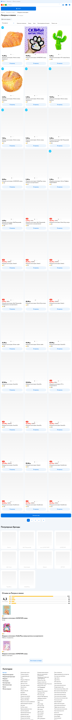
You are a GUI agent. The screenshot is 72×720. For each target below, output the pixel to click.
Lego (38, 702)
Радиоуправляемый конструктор (61, 674)
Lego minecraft (40, 707)
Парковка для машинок (26, 712)
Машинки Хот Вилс (25, 699)
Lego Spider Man (41, 693)
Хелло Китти (40, 700)
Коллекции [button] (5, 680)
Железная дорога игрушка (26, 703)
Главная (3, 12)
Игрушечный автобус (25, 718)
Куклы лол (56, 712)
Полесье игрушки (25, 674)
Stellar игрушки (24, 681)
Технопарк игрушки (25, 685)
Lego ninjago (40, 703)
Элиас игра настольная (59, 703)
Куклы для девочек (58, 714)
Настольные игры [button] (7, 685)
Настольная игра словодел (60, 696)
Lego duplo (39, 716)
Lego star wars (40, 711)
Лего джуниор (57, 681)
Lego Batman (40, 689)
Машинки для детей (25, 698)
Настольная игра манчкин (60, 685)
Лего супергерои (41, 718)
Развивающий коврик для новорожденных (43, 678)
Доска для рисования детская (60, 690)
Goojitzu (22, 689)
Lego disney (57, 679)
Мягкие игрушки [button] (7, 689)
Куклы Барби (57, 716)
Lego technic (40, 714)
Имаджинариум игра (58, 687)
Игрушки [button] (5, 678)
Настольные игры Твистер (60, 692)
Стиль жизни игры (58, 699)
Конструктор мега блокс (59, 676)
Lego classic (57, 678)
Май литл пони (24, 683)
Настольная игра (58, 683)
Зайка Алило (23, 687)
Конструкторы (40, 705)
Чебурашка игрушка (41, 698)
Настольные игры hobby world (61, 689)
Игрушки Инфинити (25, 679)
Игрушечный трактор (25, 716)
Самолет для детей (25, 710)
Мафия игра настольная (59, 707)
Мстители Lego (40, 694)
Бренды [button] (5, 672)
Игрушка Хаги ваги (41, 685)
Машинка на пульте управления (28, 701)
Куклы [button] (4, 687)
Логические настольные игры (61, 698)
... (41, 520)
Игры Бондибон (58, 701)
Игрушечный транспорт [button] (9, 676)
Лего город (39, 709)
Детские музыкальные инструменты (42, 675)
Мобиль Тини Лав (41, 680)
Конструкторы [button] (6, 683)
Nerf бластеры (24, 694)
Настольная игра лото (59, 710)
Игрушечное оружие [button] (8, 674)
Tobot (22, 678)
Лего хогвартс (40, 713)
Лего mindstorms (58, 672)
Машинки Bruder (24, 690)
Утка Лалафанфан (41, 687)
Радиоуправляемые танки (26, 709)
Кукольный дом (57, 718)
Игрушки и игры (10, 12)
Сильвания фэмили (25, 676)
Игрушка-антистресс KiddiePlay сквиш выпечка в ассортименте (22, 636)
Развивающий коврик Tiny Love (44, 683)
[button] (18, 9)
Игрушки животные (41, 682)
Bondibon (23, 692)
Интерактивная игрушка (42, 672)
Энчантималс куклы (25, 672)
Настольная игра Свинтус (60, 705)
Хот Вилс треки (24, 707)
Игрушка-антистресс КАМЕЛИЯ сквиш (15, 618)
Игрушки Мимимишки (42, 691)
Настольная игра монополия (60, 709)
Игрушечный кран (25, 714)
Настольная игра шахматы (60, 694)
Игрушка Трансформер (42, 696)
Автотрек (23, 705)
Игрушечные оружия (25, 696)
